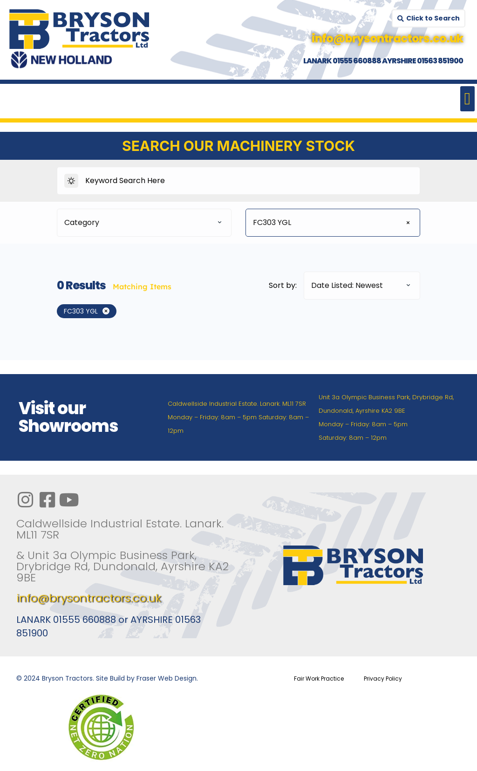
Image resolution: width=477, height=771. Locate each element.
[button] (467, 98)
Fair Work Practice (319, 678)
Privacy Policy (383, 678)
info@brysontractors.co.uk (88, 598)
